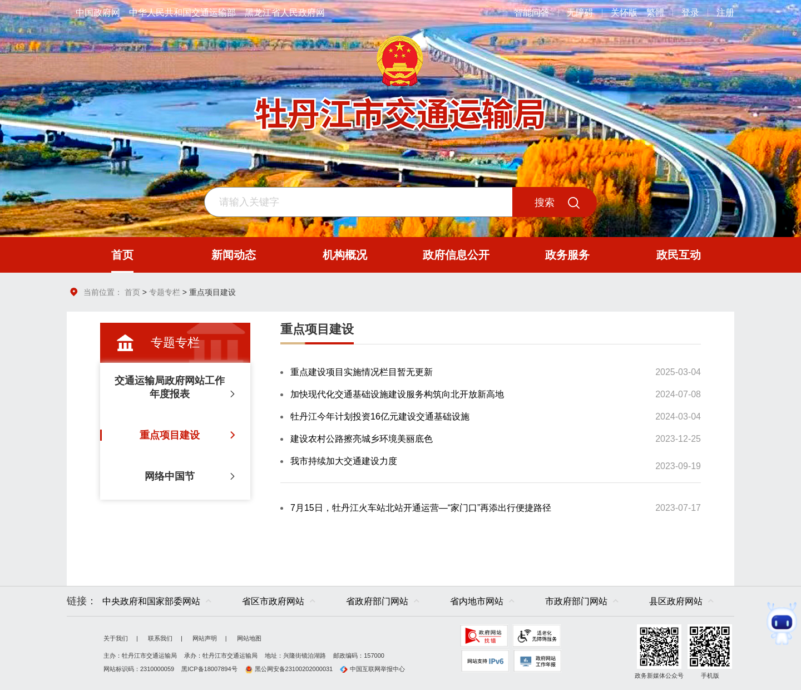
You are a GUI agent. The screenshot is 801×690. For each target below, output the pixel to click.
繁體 (655, 12)
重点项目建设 (317, 329)
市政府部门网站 (576, 601)
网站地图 (249, 638)
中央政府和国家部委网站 (151, 601)
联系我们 (160, 638)
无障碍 (580, 12)
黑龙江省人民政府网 (285, 12)
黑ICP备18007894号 (209, 669)
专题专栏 (164, 292)
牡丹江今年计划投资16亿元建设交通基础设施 (379, 416)
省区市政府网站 (273, 601)
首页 (132, 292)
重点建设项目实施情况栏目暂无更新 (361, 372)
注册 (725, 12)
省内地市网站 (476, 601)
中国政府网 (98, 12)
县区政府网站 (676, 601)
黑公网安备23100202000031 (289, 669)
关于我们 (115, 638)
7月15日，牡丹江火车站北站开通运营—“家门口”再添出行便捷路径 (420, 507)
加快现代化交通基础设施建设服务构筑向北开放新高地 (397, 394)
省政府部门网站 (377, 601)
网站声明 (204, 638)
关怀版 (624, 12)
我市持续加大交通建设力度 (343, 461)
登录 (690, 12)
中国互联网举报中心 (372, 669)
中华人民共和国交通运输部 (182, 12)
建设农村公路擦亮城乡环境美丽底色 (361, 438)
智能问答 (532, 12)
